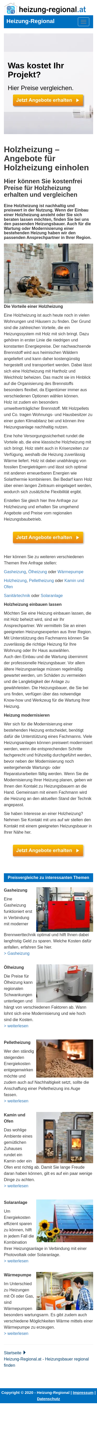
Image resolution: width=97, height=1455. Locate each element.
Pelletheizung (41, 580)
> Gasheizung (16, 953)
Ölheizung (37, 572)
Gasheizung (15, 572)
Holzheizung (15, 580)
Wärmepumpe (70, 572)
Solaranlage (52, 595)
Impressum (83, 1392)
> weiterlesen (16, 1026)
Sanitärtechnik (17, 595)
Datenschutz (48, 1398)
